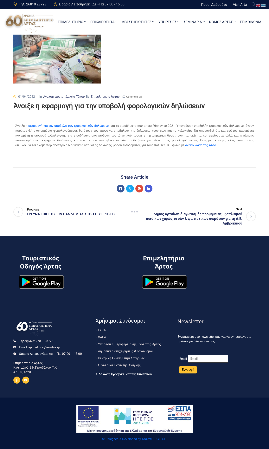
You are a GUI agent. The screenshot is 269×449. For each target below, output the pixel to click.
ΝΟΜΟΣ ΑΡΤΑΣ (222, 22)
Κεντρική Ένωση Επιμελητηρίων (121, 358)
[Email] (208, 359)
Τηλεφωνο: (36, 341)
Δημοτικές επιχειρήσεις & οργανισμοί (125, 351)
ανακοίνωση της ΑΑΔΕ (201, 145)
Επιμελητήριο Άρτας (105, 96)
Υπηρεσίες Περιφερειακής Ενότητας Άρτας (129, 344)
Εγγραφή (188, 370)
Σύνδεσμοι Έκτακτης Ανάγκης (119, 365)
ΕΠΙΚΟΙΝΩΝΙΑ (250, 22)
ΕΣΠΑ (102, 330)
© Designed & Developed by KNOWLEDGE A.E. (134, 439)
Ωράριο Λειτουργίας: (50, 354)
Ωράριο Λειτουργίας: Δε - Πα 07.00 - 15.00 (92, 4)
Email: (39, 347)
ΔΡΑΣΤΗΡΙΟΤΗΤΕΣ (138, 22)
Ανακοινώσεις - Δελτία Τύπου (64, 96)
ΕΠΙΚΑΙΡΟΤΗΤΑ (104, 22)
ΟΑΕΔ (102, 337)
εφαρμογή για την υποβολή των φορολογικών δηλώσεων (69, 126)
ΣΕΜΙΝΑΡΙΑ (194, 22)
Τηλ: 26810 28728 (32, 4)
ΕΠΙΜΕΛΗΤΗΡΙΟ (72, 22)
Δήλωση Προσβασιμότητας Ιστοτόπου (125, 374)
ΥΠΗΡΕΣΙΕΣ (169, 22)
